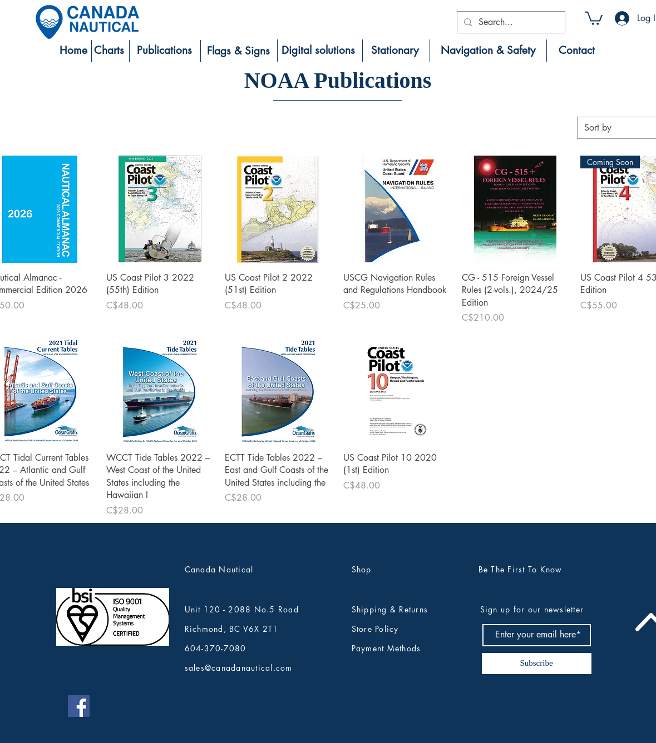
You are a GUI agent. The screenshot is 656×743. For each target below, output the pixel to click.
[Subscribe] (536, 663)
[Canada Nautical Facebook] (79, 706)
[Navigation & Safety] (488, 50)
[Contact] (577, 50)
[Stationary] (395, 50)
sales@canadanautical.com (239, 667)
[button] (594, 17)
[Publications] (164, 50)
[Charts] (109, 50)
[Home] (73, 50)
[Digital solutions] (318, 50)
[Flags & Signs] (238, 51)
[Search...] (510, 22)
